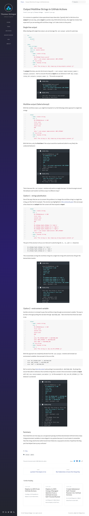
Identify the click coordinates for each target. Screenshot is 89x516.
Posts (22, 2)
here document (40, 369)
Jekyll (75, 513)
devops (27, 454)
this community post (67, 202)
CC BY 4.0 (38, 461)
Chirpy (80, 513)
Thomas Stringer (8, 14)
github (32, 454)
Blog (26, 451)
